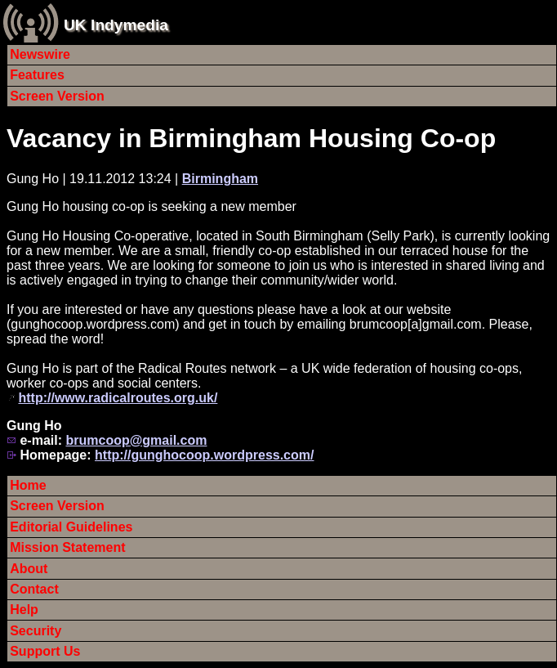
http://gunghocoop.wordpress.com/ (204, 455)
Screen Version (57, 96)
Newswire (40, 54)
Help (24, 609)
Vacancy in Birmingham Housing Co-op (251, 138)
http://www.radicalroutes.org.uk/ (117, 398)
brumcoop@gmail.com (136, 440)
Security (35, 631)
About (28, 569)
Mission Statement (67, 547)
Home (28, 485)
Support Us (45, 651)
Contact (34, 589)
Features (37, 75)
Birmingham (220, 179)
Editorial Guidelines (71, 527)
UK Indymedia (116, 25)
